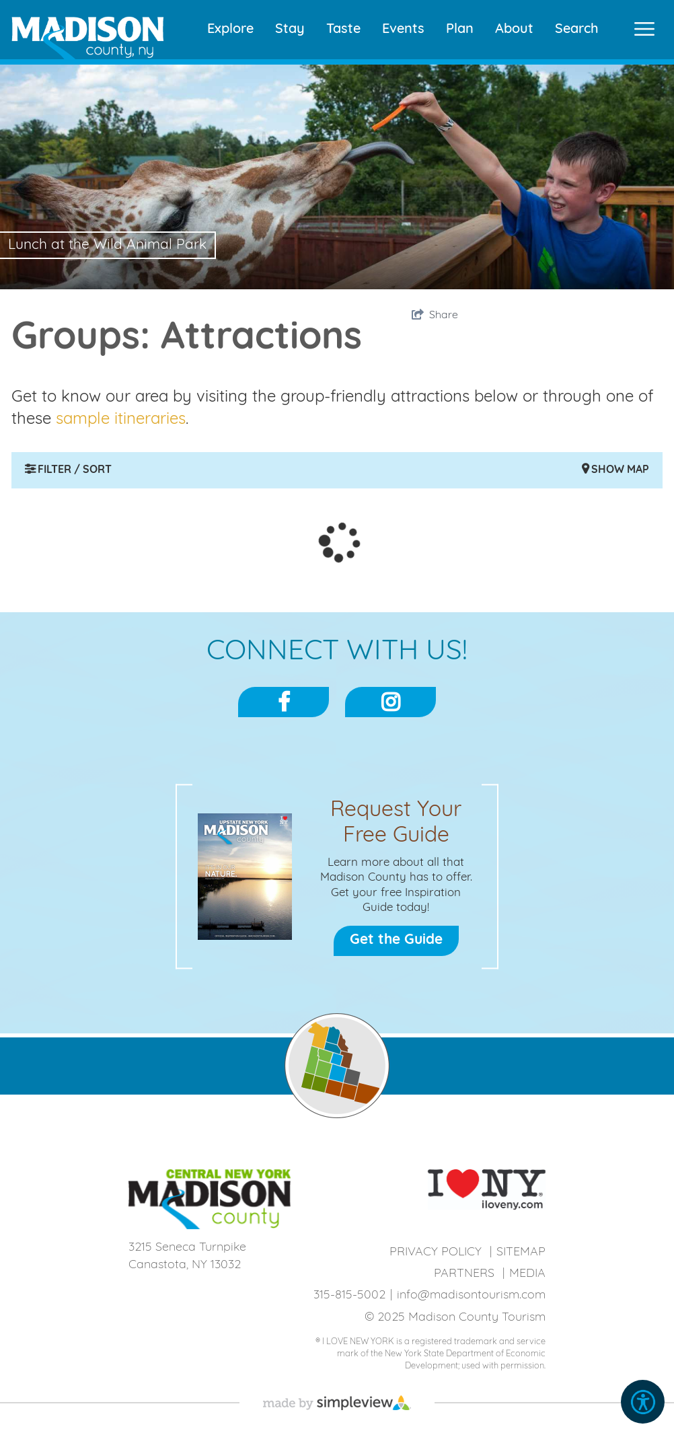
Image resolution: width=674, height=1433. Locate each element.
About (514, 29)
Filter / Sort (68, 469)
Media (527, 1273)
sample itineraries (121, 420)
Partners (464, 1273)
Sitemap (521, 1252)
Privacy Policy (435, 1252)
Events (403, 29)
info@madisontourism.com (471, 1295)
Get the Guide (396, 940)
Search (577, 29)
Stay (290, 29)
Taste (343, 29)
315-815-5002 (349, 1295)
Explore (230, 29)
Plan (460, 29)
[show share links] (435, 315)
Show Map (615, 469)
